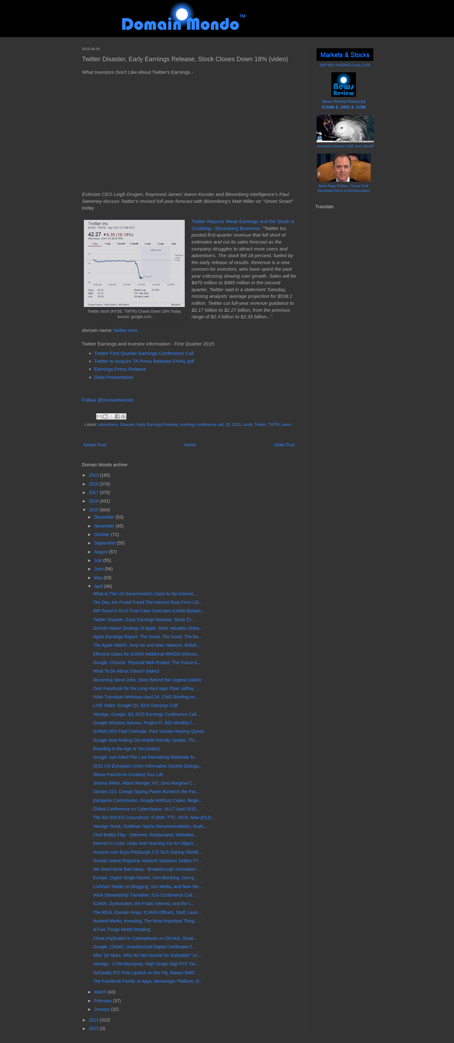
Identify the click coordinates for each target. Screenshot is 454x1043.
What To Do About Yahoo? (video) (126, 671)
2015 (94, 509)
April (99, 586)
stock (247, 424)
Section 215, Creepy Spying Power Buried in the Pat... (146, 791)
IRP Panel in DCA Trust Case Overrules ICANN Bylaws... (149, 610)
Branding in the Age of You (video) (126, 748)
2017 (94, 492)
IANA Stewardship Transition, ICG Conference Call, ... (145, 895)
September (105, 542)
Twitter (260, 424)
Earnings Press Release (120, 369)
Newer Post (95, 444)
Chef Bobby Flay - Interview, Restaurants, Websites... (145, 834)
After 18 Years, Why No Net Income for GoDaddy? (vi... (147, 955)
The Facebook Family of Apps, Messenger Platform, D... (148, 981)
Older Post (284, 444)
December (104, 517)
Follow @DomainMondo (108, 400)
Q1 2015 (233, 424)
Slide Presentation (114, 377)
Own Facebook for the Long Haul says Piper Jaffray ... (146, 688)
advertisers (108, 424)
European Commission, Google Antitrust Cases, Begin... (148, 800)
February (103, 1000)
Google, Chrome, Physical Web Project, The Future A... (147, 662)
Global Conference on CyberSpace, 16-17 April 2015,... (147, 808)
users (286, 424)
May (98, 577)
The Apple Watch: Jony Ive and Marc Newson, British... (147, 645)
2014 (94, 1019)
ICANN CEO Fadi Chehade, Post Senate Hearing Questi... (150, 731)
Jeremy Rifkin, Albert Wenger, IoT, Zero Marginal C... (144, 783)
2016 (94, 501)
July (98, 560)
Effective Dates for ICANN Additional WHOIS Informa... (147, 654)
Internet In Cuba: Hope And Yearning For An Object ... (145, 843)
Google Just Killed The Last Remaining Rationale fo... (145, 757)
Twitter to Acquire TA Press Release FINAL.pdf (144, 361)
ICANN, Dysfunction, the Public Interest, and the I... (143, 903)
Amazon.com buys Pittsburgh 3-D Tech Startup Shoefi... (147, 852)
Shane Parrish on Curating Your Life (128, 774)
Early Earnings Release (157, 424)
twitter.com (125, 330)
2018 (94, 483)
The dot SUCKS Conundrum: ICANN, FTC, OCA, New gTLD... (154, 817)
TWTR (273, 424)
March (101, 991)
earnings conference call (202, 424)
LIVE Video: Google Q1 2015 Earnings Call (135, 705)
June (99, 568)
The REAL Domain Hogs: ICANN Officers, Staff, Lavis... (147, 912)
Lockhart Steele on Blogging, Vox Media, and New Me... (147, 886)
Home (190, 444)
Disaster (127, 424)
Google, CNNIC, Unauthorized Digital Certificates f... (144, 946)
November (104, 525)
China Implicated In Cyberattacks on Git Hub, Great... (145, 938)
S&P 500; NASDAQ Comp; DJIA (345, 65)
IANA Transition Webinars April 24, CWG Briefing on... (145, 696)
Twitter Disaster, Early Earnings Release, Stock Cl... (143, 619)
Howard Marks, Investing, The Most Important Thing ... (146, 920)
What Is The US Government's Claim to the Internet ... (146, 593)
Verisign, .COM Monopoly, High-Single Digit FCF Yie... (146, 963)
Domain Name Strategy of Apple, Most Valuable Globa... (148, 628)
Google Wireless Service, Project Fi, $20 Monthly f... (144, 722)
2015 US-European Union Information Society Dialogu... (147, 766)
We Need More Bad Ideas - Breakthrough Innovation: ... (147, 869)
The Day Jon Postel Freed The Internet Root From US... (147, 602)
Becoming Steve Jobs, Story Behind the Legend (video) (147, 679)
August (101, 551)
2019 (94, 475)
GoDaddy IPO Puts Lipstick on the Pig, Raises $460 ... (146, 972)
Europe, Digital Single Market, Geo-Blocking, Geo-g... (145, 877)
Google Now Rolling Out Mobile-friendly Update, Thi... (145, 740)
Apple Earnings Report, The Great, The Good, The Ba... (147, 636)
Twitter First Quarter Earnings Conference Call (144, 353)
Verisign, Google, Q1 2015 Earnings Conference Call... (146, 714)
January (102, 1009)
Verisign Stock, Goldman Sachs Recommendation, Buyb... (150, 826)
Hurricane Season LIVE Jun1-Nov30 (345, 146)
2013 (94, 1028)
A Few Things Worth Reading (121, 929)
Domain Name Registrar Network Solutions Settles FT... (147, 860)
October (102, 534)
